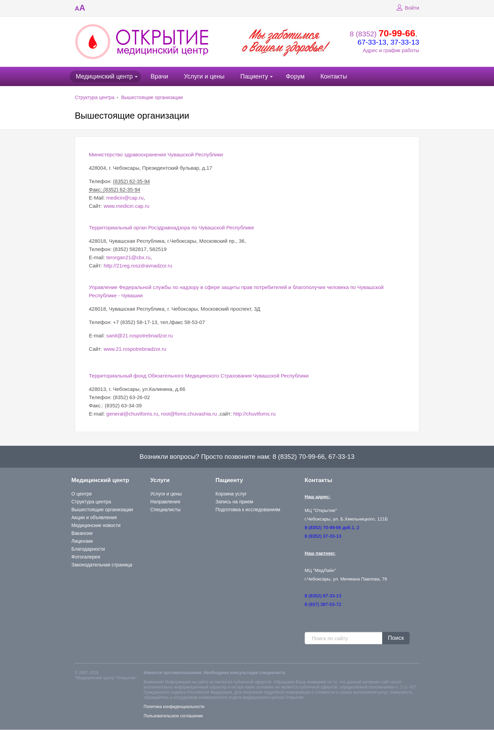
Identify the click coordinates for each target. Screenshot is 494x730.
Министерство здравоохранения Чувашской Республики (156, 154)
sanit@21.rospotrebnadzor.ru (139, 335)
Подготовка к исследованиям (247, 509)
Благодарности (88, 549)
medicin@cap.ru (125, 198)
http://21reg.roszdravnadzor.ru (138, 265)
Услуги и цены (204, 76)
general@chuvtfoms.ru (132, 414)
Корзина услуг (231, 493)
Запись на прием (234, 501)
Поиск (396, 638)
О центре (81, 493)
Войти (407, 8)
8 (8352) (382, 34)
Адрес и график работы (391, 50)
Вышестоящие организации (152, 97)
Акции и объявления (94, 517)
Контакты (333, 76)
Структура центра (95, 97)
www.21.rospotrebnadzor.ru (135, 349)
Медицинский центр (104, 76)
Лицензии (82, 541)
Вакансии (82, 533)
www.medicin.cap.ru (126, 206)
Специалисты (165, 509)
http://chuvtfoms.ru (254, 414)
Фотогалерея (85, 557)
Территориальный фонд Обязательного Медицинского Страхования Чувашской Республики (198, 376)
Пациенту (254, 76)
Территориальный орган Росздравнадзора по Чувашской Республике (171, 227)
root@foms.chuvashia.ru (189, 414)
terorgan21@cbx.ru (128, 257)
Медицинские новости (95, 525)
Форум (295, 76)
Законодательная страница (101, 564)
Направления (165, 501)
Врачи (159, 76)
